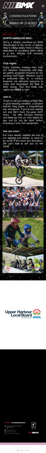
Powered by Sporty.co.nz (23, 448)
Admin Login (23, 450)
